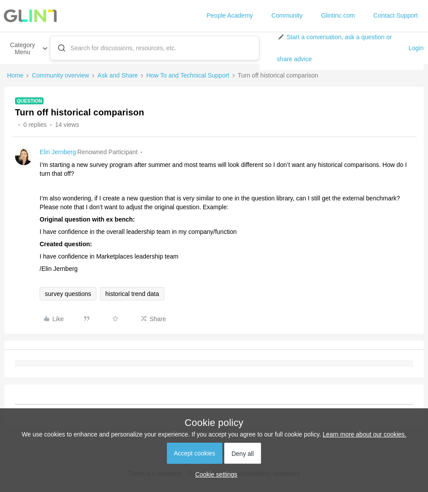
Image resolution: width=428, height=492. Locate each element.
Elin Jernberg (58, 151)
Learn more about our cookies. (364, 434)
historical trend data (132, 293)
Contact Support (395, 15)
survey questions (68, 293)
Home (15, 75)
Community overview (60, 75)
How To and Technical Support (187, 75)
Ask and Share (117, 75)
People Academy (230, 15)
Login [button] (416, 48)
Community (287, 15)
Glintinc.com (338, 15)
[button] (339, 48)
